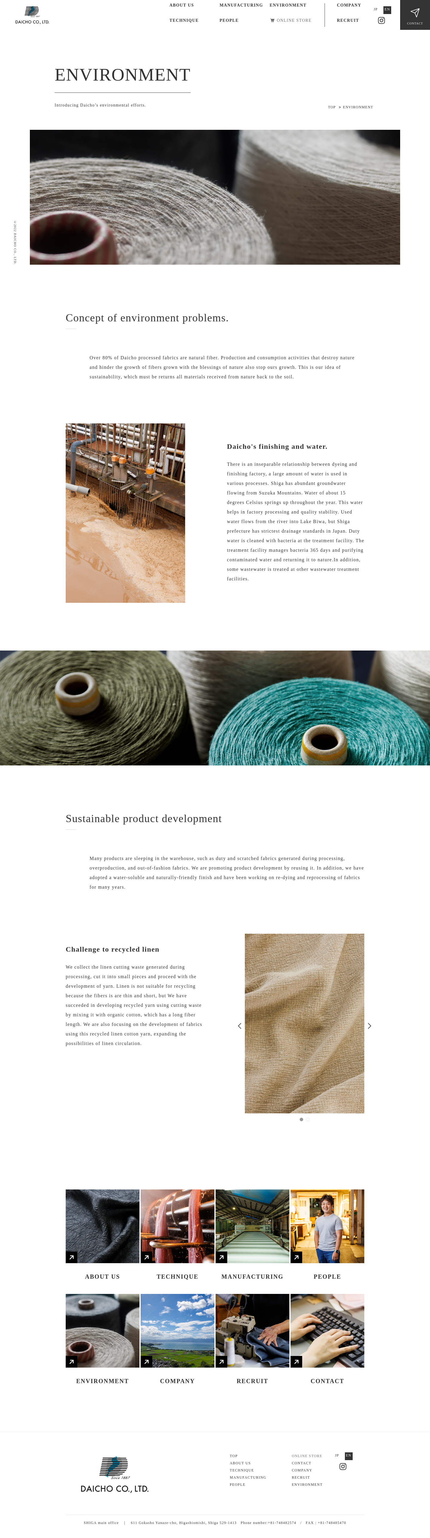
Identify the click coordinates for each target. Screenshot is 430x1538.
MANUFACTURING (241, 5)
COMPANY (349, 5)
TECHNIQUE (184, 20)
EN (387, 9)
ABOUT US (181, 5)
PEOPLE (229, 20)
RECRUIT (348, 20)
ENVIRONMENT (288, 5)
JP (376, 9)
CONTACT (415, 23)
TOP (234, 1456)
